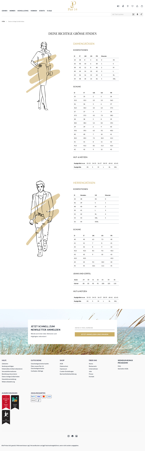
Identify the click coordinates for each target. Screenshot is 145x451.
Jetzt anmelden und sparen (94, 334)
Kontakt (91, 376)
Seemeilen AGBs (123, 369)
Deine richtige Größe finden (11, 376)
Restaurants (93, 366)
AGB (61, 363)
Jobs (90, 371)
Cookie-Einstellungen (67, 371)
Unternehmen (93, 369)
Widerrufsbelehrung (8, 382)
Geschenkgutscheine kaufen (40, 363)
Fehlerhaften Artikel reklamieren (12, 369)
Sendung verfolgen (8, 366)
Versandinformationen (9, 371)
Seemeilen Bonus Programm (125, 361)
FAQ (119, 366)
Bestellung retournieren (9, 374)
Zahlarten (5, 363)
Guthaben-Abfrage (37, 371)
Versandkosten (35, 445)
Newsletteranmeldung (9, 379)
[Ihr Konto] (137, 6)
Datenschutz (64, 366)
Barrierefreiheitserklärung (68, 374)
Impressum (63, 369)
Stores (91, 363)
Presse (91, 374)
